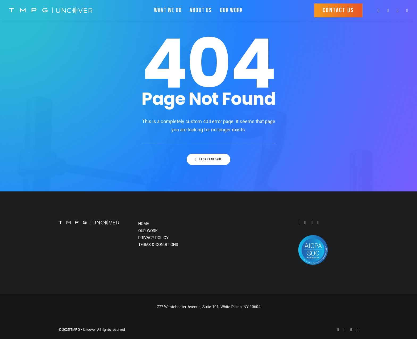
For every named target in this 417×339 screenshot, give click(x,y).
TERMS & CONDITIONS (158, 244)
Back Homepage (208, 159)
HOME (143, 223)
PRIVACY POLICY (153, 237)
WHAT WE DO (168, 10)
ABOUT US (201, 10)
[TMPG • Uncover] (50, 10)
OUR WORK (231, 10)
